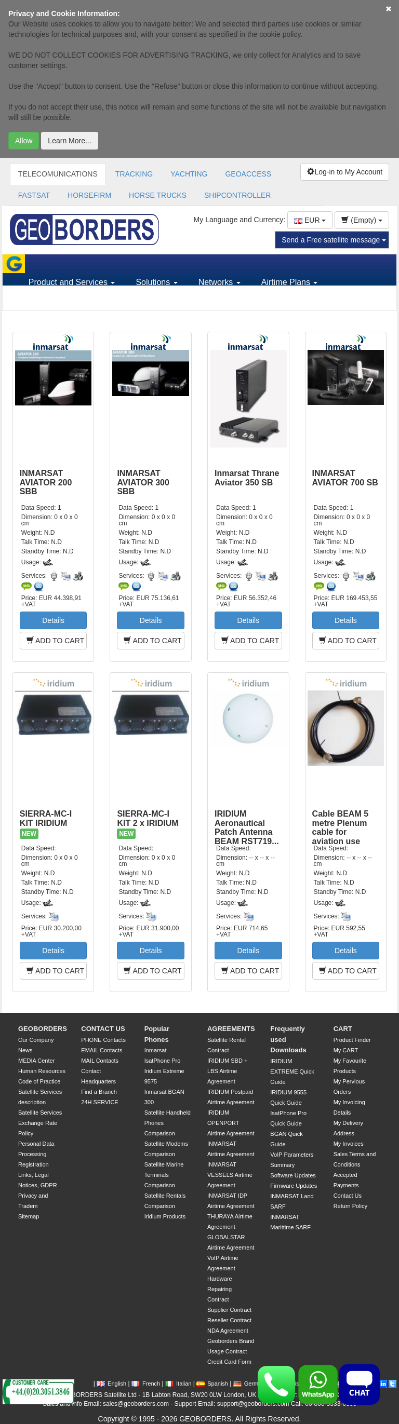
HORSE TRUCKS (158, 195)
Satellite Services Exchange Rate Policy (40, 1122)
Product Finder (352, 1040)
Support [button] (47, 300)
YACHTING (188, 174)
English (111, 1383)
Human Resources (41, 1071)
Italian (178, 1383)
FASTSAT (34, 195)
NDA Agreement (227, 1330)
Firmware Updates (293, 1186)
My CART (346, 1050)
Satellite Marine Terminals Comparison (164, 1174)
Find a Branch (98, 1092)
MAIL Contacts (99, 1060)
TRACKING (134, 174)
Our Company (36, 1040)
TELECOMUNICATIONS (58, 174)
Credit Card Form (229, 1362)
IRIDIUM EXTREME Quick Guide (292, 1071)
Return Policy (350, 1206)
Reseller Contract (229, 1320)
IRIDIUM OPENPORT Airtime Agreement (230, 1122)
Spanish (212, 1383)
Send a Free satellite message (334, 240)
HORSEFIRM (89, 195)
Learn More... (69, 141)
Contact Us (348, 1195)
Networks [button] (219, 282)
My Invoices (349, 1144)
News (25, 1050)
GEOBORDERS (42, 1029)
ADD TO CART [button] (55, 640)
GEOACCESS (248, 174)
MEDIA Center (36, 1060)
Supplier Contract (229, 1310)
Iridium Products (164, 1216)
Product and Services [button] (72, 282)
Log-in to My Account (344, 172)
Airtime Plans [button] (289, 282)
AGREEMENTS (231, 1029)
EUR (310, 220)
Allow (23, 141)
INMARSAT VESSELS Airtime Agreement (229, 1174)
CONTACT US (103, 1029)
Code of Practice (39, 1081)
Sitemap (28, 1216)
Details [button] (53, 620)
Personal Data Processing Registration (36, 1154)
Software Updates (292, 1175)
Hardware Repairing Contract (219, 1289)
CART (343, 1029)
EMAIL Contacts (101, 1050)
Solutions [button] (156, 282)
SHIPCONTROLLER (237, 195)
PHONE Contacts (103, 1040)
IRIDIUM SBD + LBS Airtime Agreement (227, 1070)
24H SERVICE (99, 1102)
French (145, 1383)
